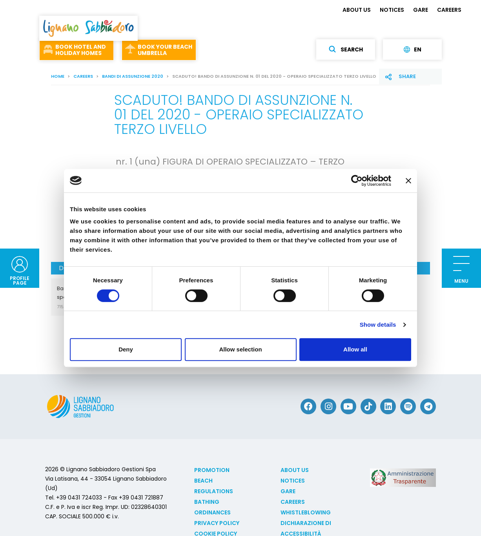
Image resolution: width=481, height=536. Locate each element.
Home (57, 76)
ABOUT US (357, 10)
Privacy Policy (216, 523)
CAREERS (449, 10)
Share (407, 76)
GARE (420, 10)
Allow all (355, 349)
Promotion (212, 470)
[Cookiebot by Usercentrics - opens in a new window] (356, 181)
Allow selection (240, 349)
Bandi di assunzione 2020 (132, 76)
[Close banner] (408, 180)
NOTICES (392, 10)
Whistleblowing (306, 512)
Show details (378, 324)
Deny (125, 349)
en (412, 49)
